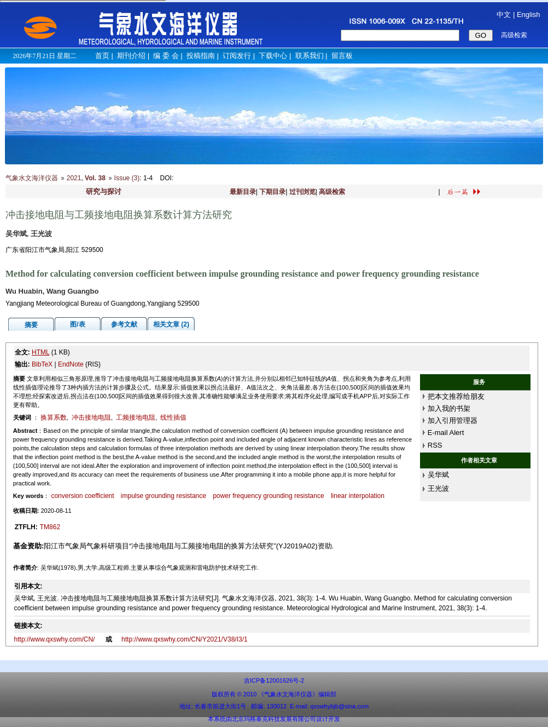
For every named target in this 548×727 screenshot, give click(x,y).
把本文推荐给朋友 (456, 396)
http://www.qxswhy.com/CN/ (55, 639)
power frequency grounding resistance (268, 496)
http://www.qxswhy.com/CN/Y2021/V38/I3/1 (184, 639)
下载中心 (273, 55)
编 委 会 (165, 55)
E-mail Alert (446, 432)
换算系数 (53, 417)
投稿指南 (200, 55)
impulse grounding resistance (163, 496)
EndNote (71, 364)
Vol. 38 (95, 178)
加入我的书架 (449, 408)
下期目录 (272, 192)
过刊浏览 (302, 192)
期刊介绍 (131, 55)
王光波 (438, 488)
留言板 (342, 55)
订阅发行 (237, 55)
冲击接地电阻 (91, 417)
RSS (435, 445)
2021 (74, 178)
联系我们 (309, 55)
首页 (102, 55)
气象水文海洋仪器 (31, 178)
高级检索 (332, 192)
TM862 (50, 527)
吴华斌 (438, 475)
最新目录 (243, 192)
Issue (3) (127, 178)
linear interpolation (357, 496)
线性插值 (173, 417)
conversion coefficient (82, 496)
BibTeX (42, 364)
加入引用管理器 (452, 420)
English (528, 14)
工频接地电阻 (135, 417)
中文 (504, 14)
